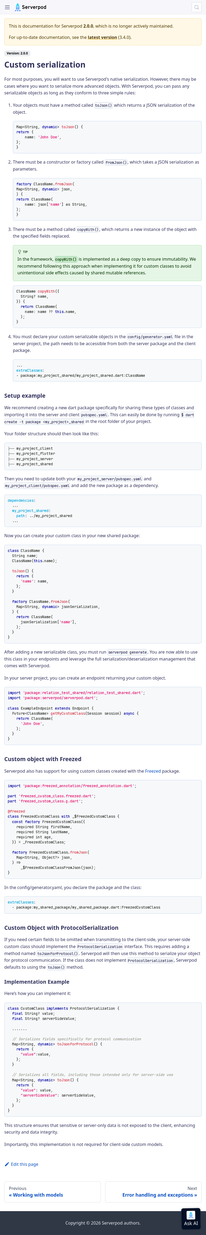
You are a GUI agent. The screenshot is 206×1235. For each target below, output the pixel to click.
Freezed (153, 771)
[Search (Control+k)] (197, 7)
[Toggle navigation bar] (7, 7)
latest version (102, 37)
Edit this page (21, 1164)
